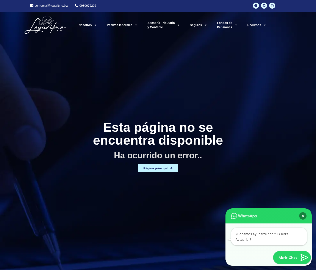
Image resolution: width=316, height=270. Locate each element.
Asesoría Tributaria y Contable (163, 25)
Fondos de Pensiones (227, 25)
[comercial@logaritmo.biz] (31, 5)
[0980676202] (76, 5)
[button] (303, 216)
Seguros (198, 25)
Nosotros (87, 25)
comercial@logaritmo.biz (51, 5)
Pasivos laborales (122, 25)
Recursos (256, 25)
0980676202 (87, 5)
